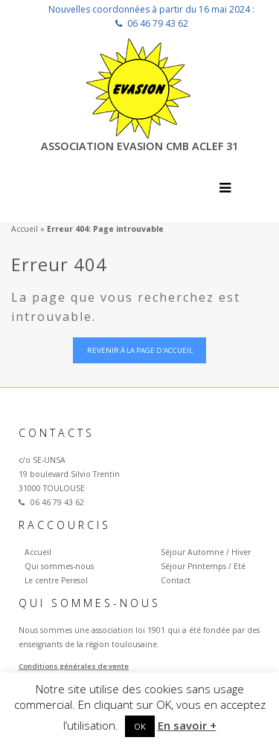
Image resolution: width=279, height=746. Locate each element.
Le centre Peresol (56, 580)
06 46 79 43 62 (157, 23)
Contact (175, 580)
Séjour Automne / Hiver (206, 552)
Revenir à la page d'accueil (140, 350)
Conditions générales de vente (74, 666)
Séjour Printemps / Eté (203, 566)
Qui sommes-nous (59, 566)
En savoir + (187, 725)
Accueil (24, 229)
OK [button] (140, 726)
